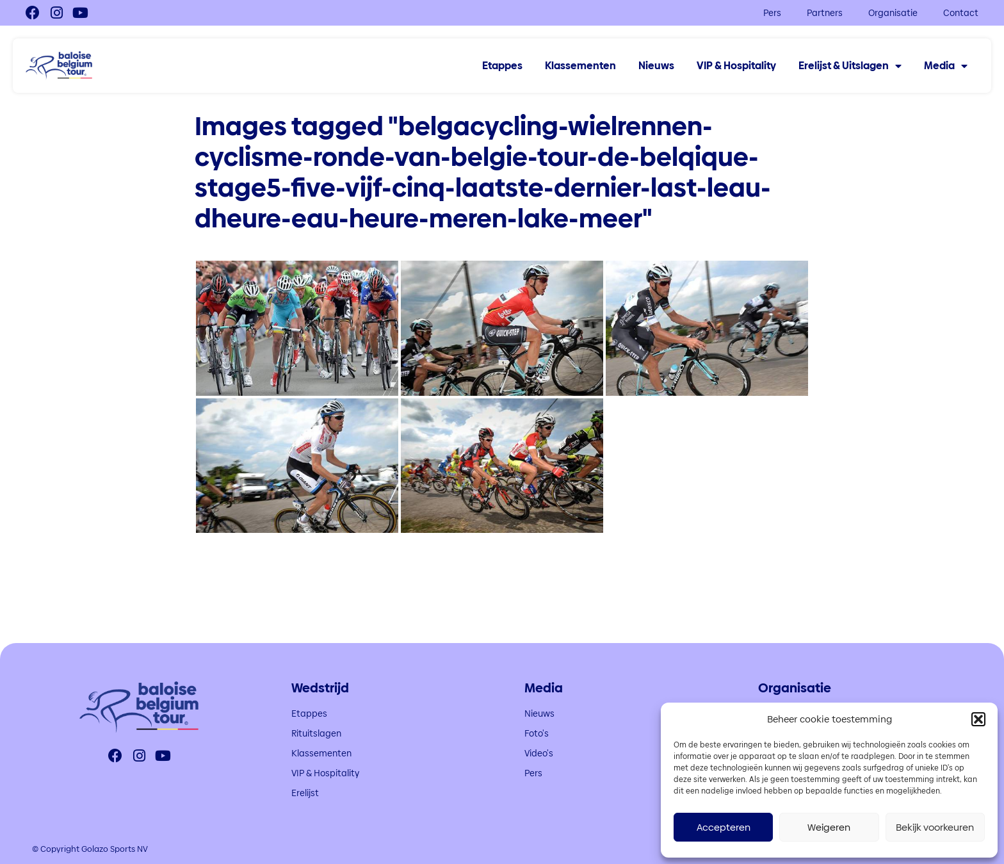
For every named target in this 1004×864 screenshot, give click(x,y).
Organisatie (893, 12)
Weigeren (828, 827)
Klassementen (580, 66)
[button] (978, 719)
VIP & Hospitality (736, 66)
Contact (960, 12)
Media (946, 66)
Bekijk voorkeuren (935, 827)
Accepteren (723, 827)
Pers (772, 12)
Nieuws (656, 66)
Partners (825, 12)
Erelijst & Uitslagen (850, 66)
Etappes (502, 66)
